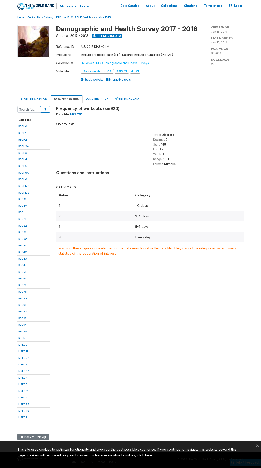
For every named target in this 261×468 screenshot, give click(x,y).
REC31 (22, 232)
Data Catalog (130, 5)
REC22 (22, 225)
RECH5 (22, 166)
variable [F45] (103, 17)
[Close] (257, 445)
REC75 (22, 291)
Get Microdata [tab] (127, 98)
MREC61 (23, 391)
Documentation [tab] (97, 98)
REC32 (22, 238)
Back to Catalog (33, 437)
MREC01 (23, 344)
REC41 (22, 245)
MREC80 (23, 410)
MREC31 (23, 364)
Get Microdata (107, 36)
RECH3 (22, 152)
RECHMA (23, 185)
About (150, 5)
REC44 (22, 265)
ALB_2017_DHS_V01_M (77, 17)
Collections (169, 5)
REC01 (22, 199)
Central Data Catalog (40, 17)
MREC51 (23, 384)
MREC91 (23, 417)
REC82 (22, 311)
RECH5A (23, 172)
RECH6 (22, 179)
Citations (190, 5)
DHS (59, 17)
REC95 (22, 331)
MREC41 (23, 377)
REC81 (22, 304)
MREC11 (23, 351)
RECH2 (22, 139)
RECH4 (22, 159)
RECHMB (23, 192)
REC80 (22, 298)
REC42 (22, 252)
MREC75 (23, 404)
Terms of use (213, 5)
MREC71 (23, 397)
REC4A (22, 205)
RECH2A (23, 146)
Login (235, 5)
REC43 (22, 258)
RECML (22, 338)
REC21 (22, 218)
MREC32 (23, 371)
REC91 (22, 318)
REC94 (22, 324)
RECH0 (22, 126)
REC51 (22, 271)
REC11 (21, 212)
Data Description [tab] (66, 99)
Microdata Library (74, 6)
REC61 (22, 278)
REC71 (22, 285)
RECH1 (22, 133)
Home (21, 17)
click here (144, 455)
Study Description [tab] (34, 98)
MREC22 (23, 358)
